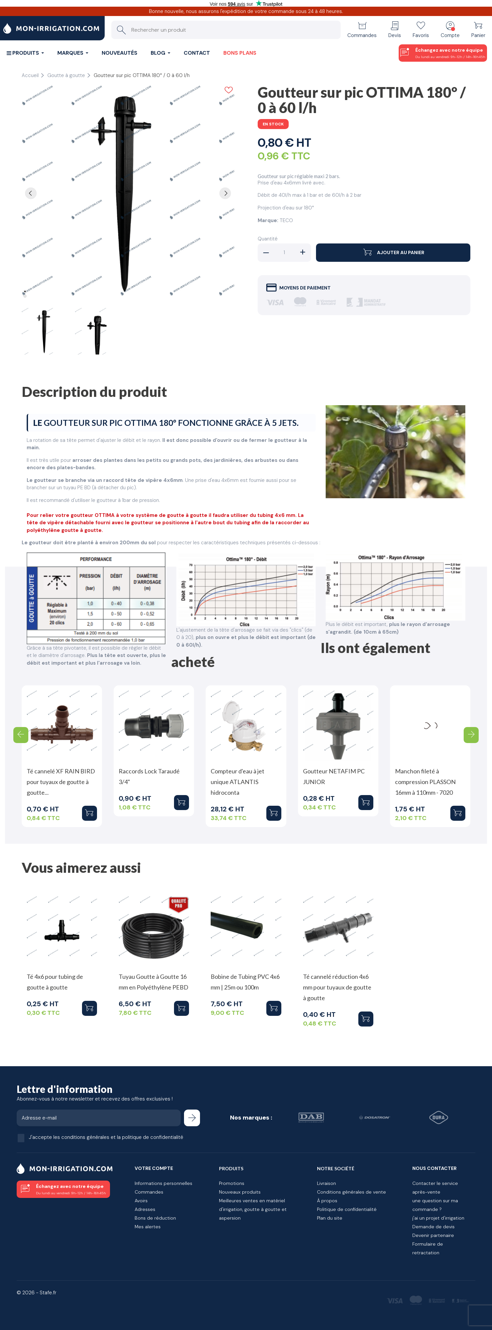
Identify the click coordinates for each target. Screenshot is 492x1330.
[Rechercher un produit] (226, 30)
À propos (327, 1201)
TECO (286, 220)
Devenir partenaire (433, 1235)
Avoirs (141, 1201)
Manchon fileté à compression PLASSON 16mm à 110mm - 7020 (425, 781)
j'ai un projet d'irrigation (438, 1218)
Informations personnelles (163, 1183)
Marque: (268, 220)
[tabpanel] (128, 191)
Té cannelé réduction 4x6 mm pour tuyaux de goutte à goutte (337, 987)
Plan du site (329, 1218)
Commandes (149, 1192)
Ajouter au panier (393, 252)
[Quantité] (284, 252)
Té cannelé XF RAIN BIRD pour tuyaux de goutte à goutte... (61, 781)
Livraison (326, 1183)
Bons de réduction (155, 1218)
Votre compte (154, 1168)
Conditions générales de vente (351, 1192)
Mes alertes (148, 1227)
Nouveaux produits (240, 1192)
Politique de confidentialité (347, 1209)
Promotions (231, 1183)
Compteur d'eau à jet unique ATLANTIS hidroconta (237, 781)
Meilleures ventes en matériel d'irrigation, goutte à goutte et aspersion (253, 1209)
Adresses (145, 1209)
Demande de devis (433, 1227)
